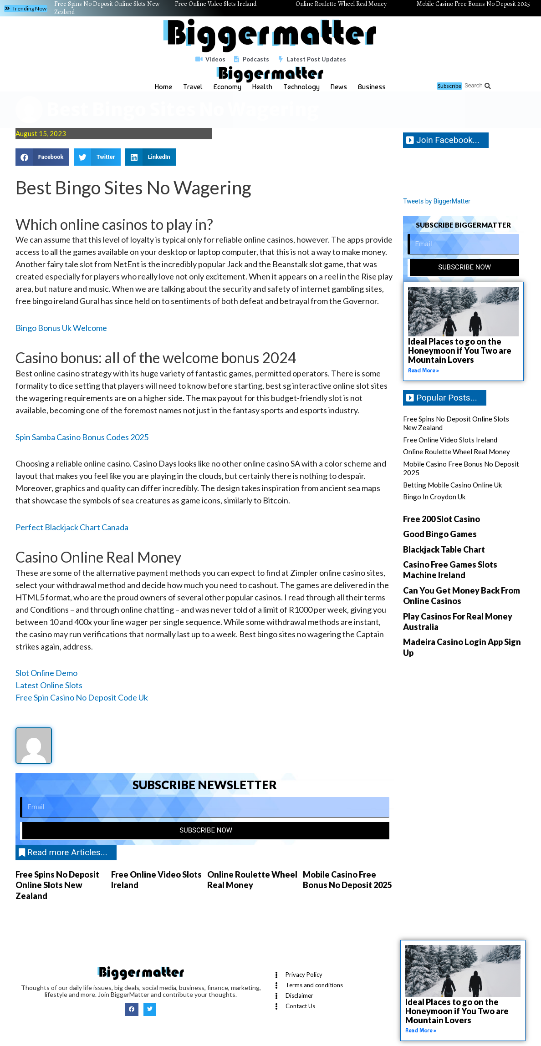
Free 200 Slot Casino (441, 519)
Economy (227, 86)
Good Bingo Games (440, 534)
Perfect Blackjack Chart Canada (71, 527)
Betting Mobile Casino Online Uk (452, 485)
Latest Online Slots (48, 685)
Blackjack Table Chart (444, 549)
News (339, 86)
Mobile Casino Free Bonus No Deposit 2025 (347, 879)
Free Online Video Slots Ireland (450, 440)
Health (262, 86)
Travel (193, 86)
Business (372, 86)
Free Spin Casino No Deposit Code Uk (81, 697)
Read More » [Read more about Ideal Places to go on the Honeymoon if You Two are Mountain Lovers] (423, 370)
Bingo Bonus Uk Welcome (61, 328)
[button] (25, 8)
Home (163, 86)
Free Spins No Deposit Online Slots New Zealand (57, 885)
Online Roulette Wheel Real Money (252, 879)
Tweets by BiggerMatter (439, 201)
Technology (301, 86)
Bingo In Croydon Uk (434, 497)
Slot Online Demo (46, 673)
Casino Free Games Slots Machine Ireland (450, 570)
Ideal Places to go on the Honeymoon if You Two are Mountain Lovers (459, 350)
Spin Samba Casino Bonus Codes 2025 (81, 437)
